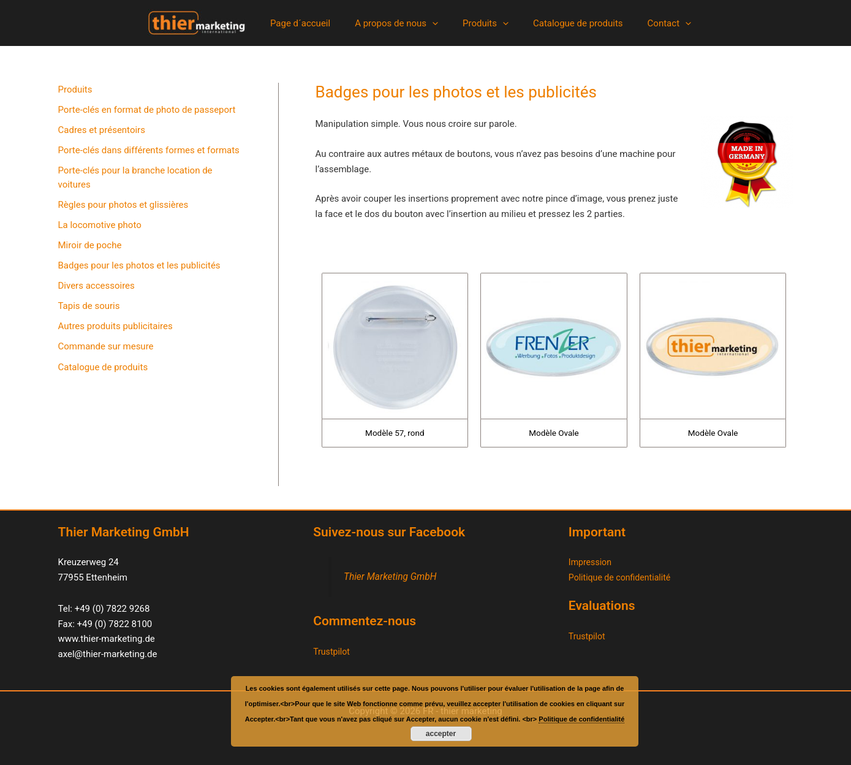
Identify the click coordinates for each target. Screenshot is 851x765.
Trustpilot (332, 651)
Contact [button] (657, 23)
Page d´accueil (312, 23)
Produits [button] (486, 23)
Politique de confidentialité (623, 577)
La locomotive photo (100, 227)
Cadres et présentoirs (101, 131)
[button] (438, 23)
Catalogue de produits (572, 23)
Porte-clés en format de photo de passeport (147, 110)
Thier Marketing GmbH (393, 576)
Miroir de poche (90, 248)
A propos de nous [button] (402, 23)
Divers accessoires (96, 289)
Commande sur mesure (106, 351)
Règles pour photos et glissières (123, 206)
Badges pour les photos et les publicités (139, 269)
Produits (75, 89)
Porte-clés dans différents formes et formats (149, 151)
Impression (592, 562)
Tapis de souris (89, 310)
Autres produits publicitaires (115, 331)
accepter (441, 733)
